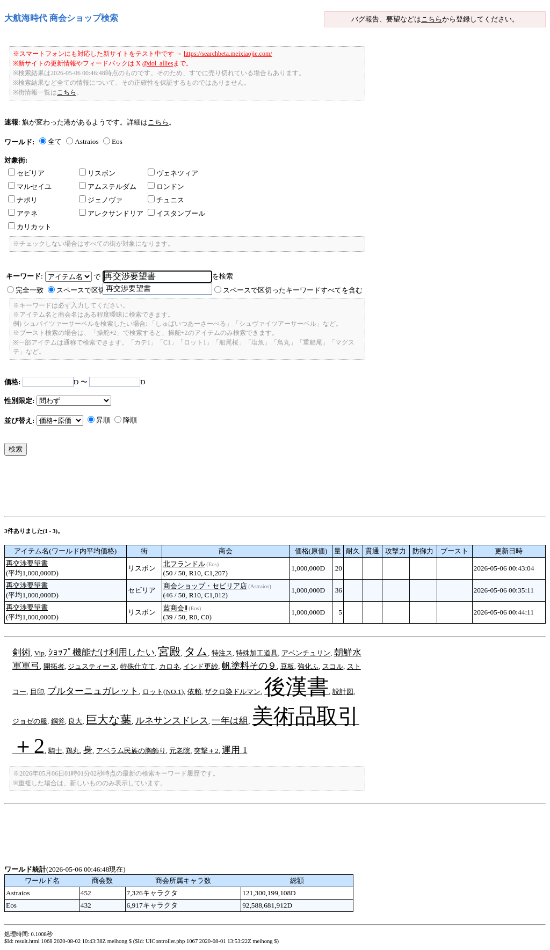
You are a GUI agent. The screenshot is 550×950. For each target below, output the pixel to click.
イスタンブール (176, 213)
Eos (117, 141)
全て (55, 141)
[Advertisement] (199, 488)
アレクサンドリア (111, 213)
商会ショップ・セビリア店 (205, 586)
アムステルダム (107, 186)
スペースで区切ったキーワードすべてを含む (293, 290)
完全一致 (30, 290)
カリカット (30, 227)
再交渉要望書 (27, 563)
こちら (431, 19)
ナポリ (23, 200)
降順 (130, 420)
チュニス (166, 200)
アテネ (23, 213)
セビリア (26, 173)
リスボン (97, 173)
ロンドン (166, 186)
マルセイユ (30, 186)
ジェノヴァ (100, 200)
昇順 (103, 420)
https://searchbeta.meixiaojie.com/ (228, 53)
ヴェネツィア (173, 173)
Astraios (86, 141)
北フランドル (184, 564)
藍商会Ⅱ (175, 608)
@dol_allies (157, 63)
